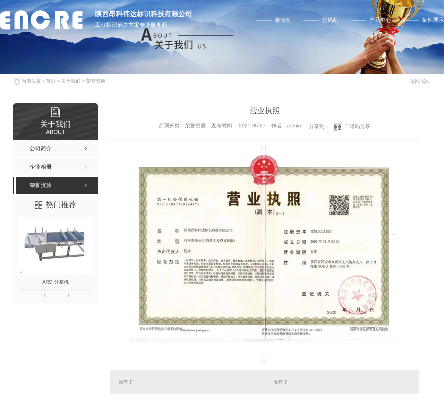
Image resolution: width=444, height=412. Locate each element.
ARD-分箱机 (55, 282)
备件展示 (433, 20)
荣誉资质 (95, 81)
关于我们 (70, 81)
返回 (419, 81)
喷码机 (330, 20)
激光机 (283, 20)
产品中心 (380, 20)
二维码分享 (357, 126)
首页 (51, 81)
